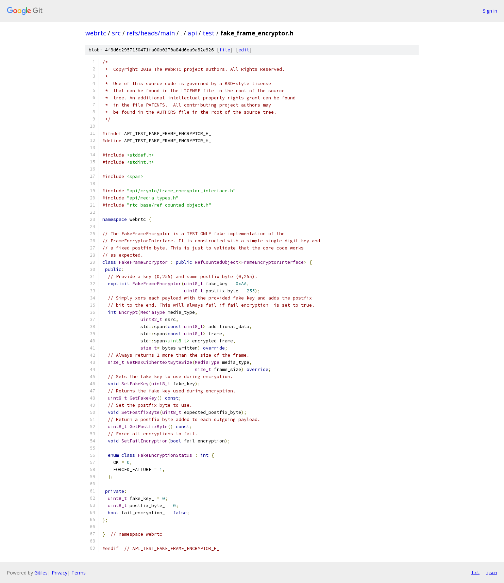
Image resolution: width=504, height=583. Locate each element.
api (192, 33)
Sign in (490, 10)
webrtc (95, 33)
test (209, 33)
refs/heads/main (151, 33)
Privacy (59, 572)
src (116, 33)
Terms (78, 572)
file (224, 50)
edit (243, 50)
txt (475, 572)
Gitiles (41, 572)
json (491, 572)
